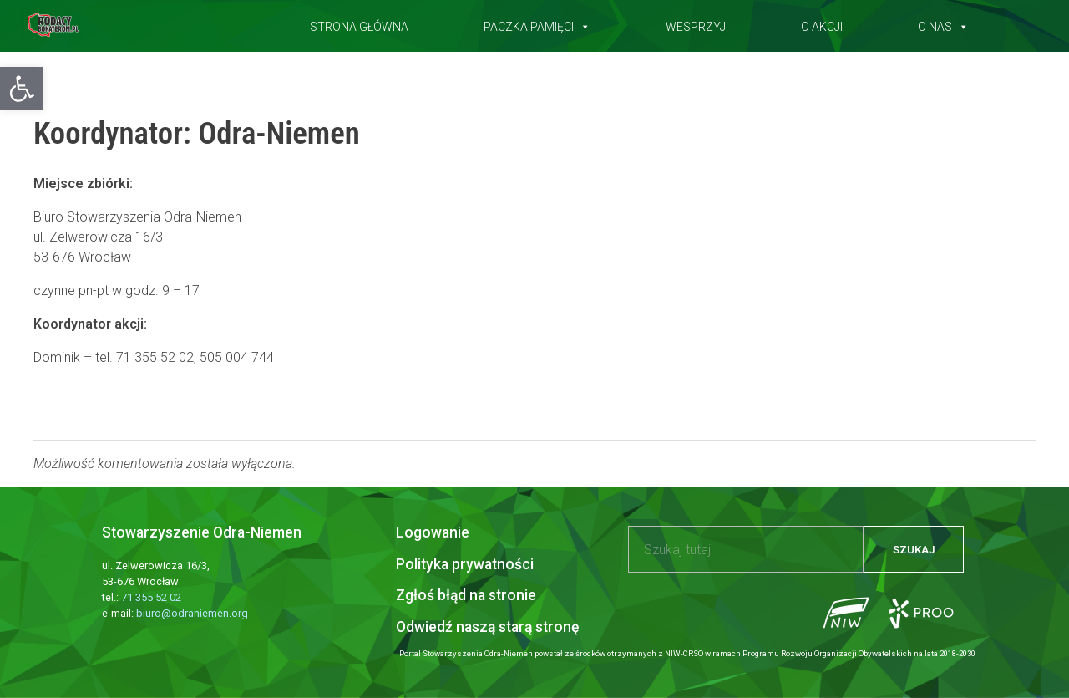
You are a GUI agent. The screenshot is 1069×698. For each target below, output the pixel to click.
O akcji (822, 23)
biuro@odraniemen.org (192, 613)
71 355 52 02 (151, 597)
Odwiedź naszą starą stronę (487, 627)
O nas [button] (943, 23)
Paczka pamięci (537, 23)
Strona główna (359, 23)
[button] (21, 88)
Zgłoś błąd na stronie (466, 595)
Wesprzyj (696, 23)
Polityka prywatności (465, 564)
